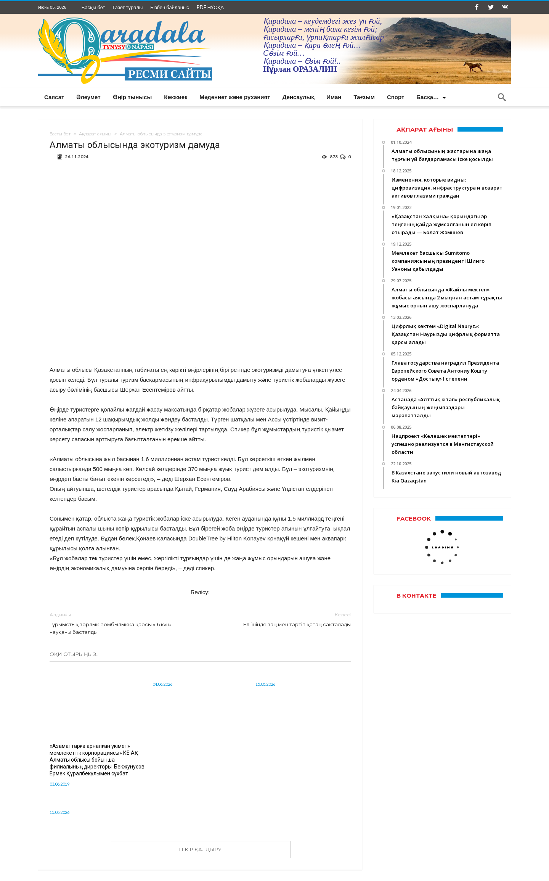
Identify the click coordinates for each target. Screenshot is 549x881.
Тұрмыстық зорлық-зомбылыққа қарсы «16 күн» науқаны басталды (119, 623)
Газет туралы (128, 7)
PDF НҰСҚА (210, 7)
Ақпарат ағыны (95, 134)
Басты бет (60, 134)
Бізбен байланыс (169, 7)
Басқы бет (93, 7)
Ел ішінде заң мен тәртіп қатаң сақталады (281, 619)
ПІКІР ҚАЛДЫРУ (200, 849)
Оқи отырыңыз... (75, 654)
